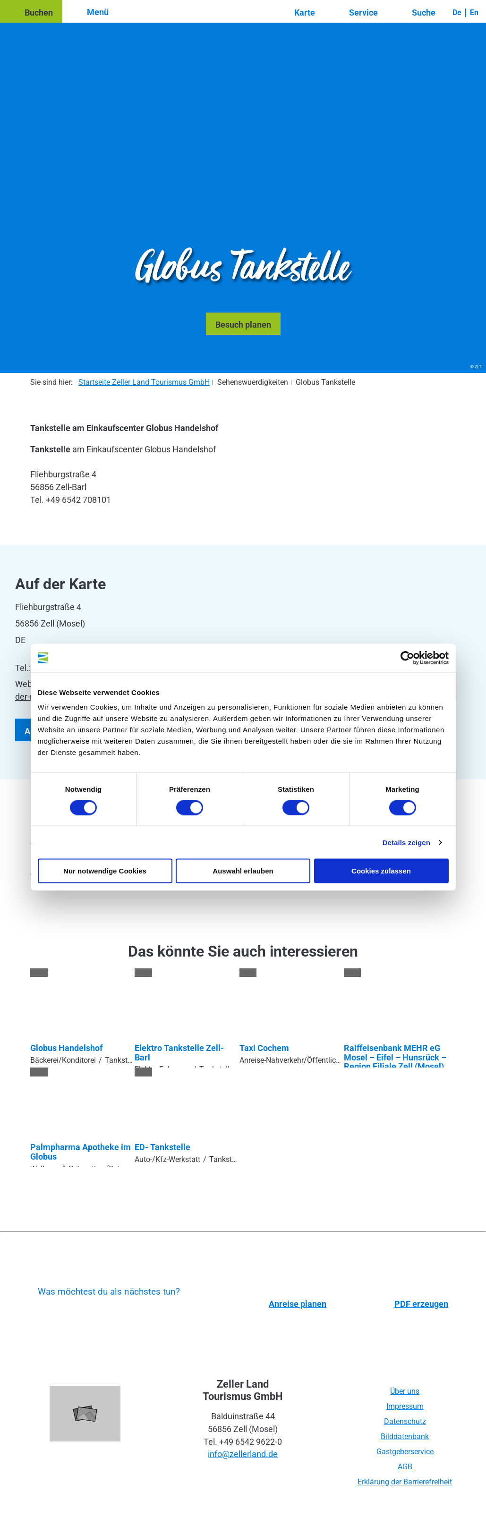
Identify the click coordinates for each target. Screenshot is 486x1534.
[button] (31, 11)
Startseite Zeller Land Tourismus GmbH (144, 382)
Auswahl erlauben (243, 871)
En (474, 12)
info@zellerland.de (243, 1454)
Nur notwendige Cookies (104, 871)
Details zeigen (406, 842)
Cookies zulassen (381, 871)
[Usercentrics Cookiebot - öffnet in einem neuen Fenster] (407, 658)
